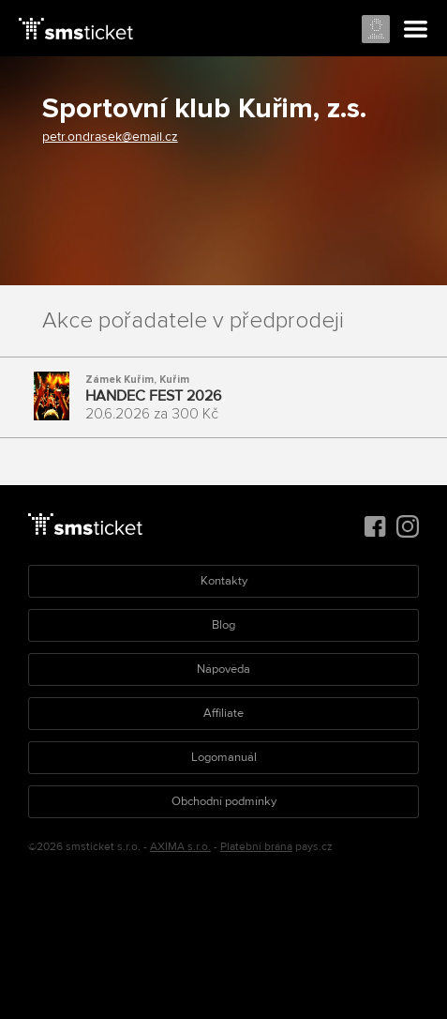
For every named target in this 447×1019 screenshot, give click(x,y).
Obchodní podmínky (223, 801)
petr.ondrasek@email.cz (110, 136)
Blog (223, 624)
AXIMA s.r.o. (180, 847)
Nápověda (223, 669)
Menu (416, 30)
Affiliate (223, 713)
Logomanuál (224, 757)
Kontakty (224, 580)
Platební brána (256, 847)
